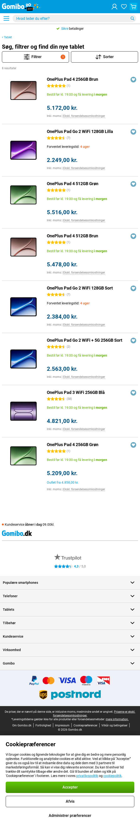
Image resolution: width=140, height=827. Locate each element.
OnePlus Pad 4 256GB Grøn (72, 444)
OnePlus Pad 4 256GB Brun (72, 79)
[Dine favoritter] (124, 6)
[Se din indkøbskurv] (133, 6)
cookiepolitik (112, 776)
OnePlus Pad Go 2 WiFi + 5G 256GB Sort (84, 340)
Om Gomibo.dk (21, 725)
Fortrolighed (43, 725)
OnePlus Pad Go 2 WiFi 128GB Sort (80, 288)
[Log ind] (114, 6)
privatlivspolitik (87, 776)
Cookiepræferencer (85, 725)
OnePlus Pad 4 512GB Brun (72, 235)
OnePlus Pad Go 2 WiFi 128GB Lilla (80, 131)
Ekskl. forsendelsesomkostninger (84, 116)
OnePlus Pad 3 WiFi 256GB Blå (76, 392)
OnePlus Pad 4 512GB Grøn (72, 183)
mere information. (117, 719)
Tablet (8, 37)
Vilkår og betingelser (114, 725)
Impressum (62, 725)
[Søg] (132, 18)
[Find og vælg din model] (74, 18)
